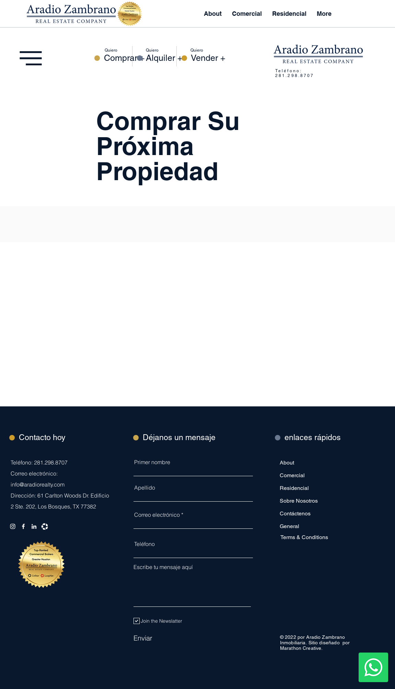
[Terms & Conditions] (305, 537)
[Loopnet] (44, 526)
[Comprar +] (124, 58)
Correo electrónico (157, 514)
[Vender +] (208, 58)
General (289, 526)
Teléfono (144, 544)
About (287, 462)
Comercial (292, 475)
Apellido (144, 487)
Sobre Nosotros (299, 500)
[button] (289, 13)
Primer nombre (152, 462)
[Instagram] (12, 526)
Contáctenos (295, 513)
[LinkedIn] (34, 526)
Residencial (294, 488)
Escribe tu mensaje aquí (163, 567)
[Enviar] (167, 638)
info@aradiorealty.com (38, 484)
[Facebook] (23, 526)
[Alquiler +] (164, 58)
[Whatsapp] (373, 667)
